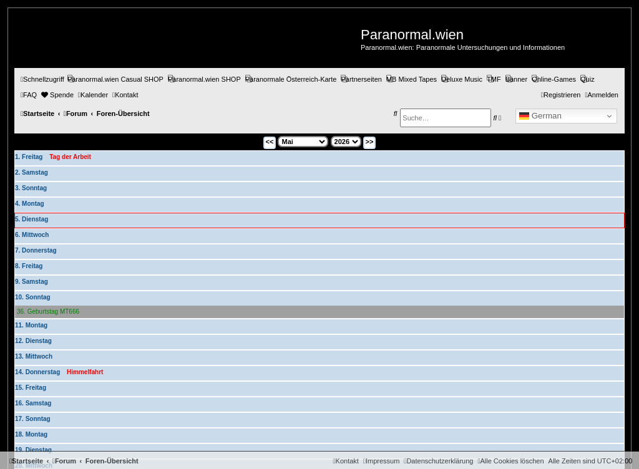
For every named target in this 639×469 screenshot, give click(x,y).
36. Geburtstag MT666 (48, 311)
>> (370, 141)
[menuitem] (115, 79)
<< (270, 141)
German (540, 116)
